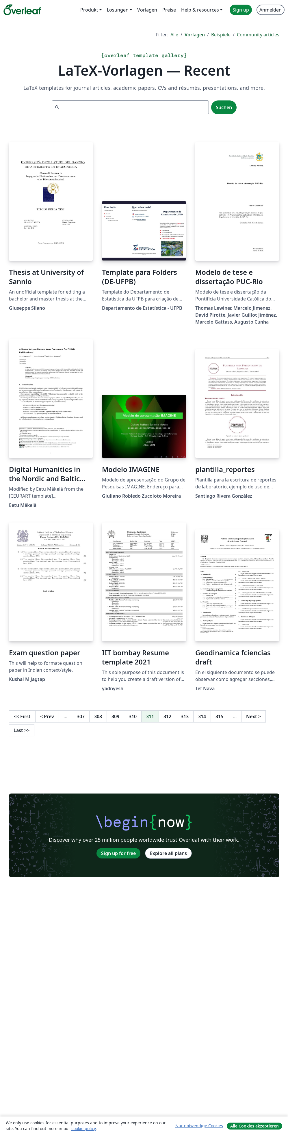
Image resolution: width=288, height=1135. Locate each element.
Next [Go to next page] (253, 716)
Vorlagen (195, 34)
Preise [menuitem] (169, 10)
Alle (174, 34)
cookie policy (83, 1128)
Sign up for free (118, 853)
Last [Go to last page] (21, 730)
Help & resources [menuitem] (200, 10)
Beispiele (221, 34)
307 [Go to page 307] (81, 716)
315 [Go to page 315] (219, 716)
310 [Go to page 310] (133, 716)
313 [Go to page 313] (185, 716)
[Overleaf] (22, 10)
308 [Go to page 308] (98, 716)
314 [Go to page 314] (202, 716)
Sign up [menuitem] (241, 10)
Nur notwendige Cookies (199, 1125)
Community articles (258, 34)
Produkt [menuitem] (89, 10)
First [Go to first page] (22, 716)
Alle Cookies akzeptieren (254, 1126)
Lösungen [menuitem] (118, 10)
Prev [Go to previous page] (47, 716)
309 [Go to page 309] (115, 716)
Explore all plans (168, 853)
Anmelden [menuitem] (270, 10)
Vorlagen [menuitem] (147, 10)
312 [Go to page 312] (167, 716)
